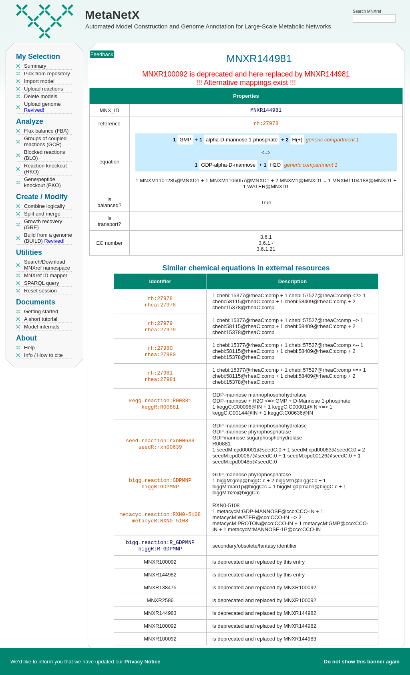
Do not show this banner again (362, 662)
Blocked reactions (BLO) (44, 155)
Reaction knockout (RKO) (45, 169)
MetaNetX (112, 14)
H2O (275, 166)
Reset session (40, 291)
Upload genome (42, 107)
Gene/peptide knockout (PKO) (42, 182)
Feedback (101, 54)
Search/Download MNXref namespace (47, 265)
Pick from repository (47, 74)
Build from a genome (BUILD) (48, 238)
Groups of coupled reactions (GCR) (45, 141)
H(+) (297, 141)
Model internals (41, 327)
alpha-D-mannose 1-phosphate (241, 141)
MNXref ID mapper (45, 275)
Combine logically (44, 206)
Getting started (41, 311)
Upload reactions (43, 89)
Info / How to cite (43, 355)
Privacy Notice (143, 662)
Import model (39, 81)
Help (29, 348)
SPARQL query (41, 283)
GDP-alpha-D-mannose (228, 166)
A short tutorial (40, 319)
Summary (35, 66)
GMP (185, 141)
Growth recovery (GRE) (43, 224)
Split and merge (42, 214)
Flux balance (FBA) (46, 131)
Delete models (40, 96)
